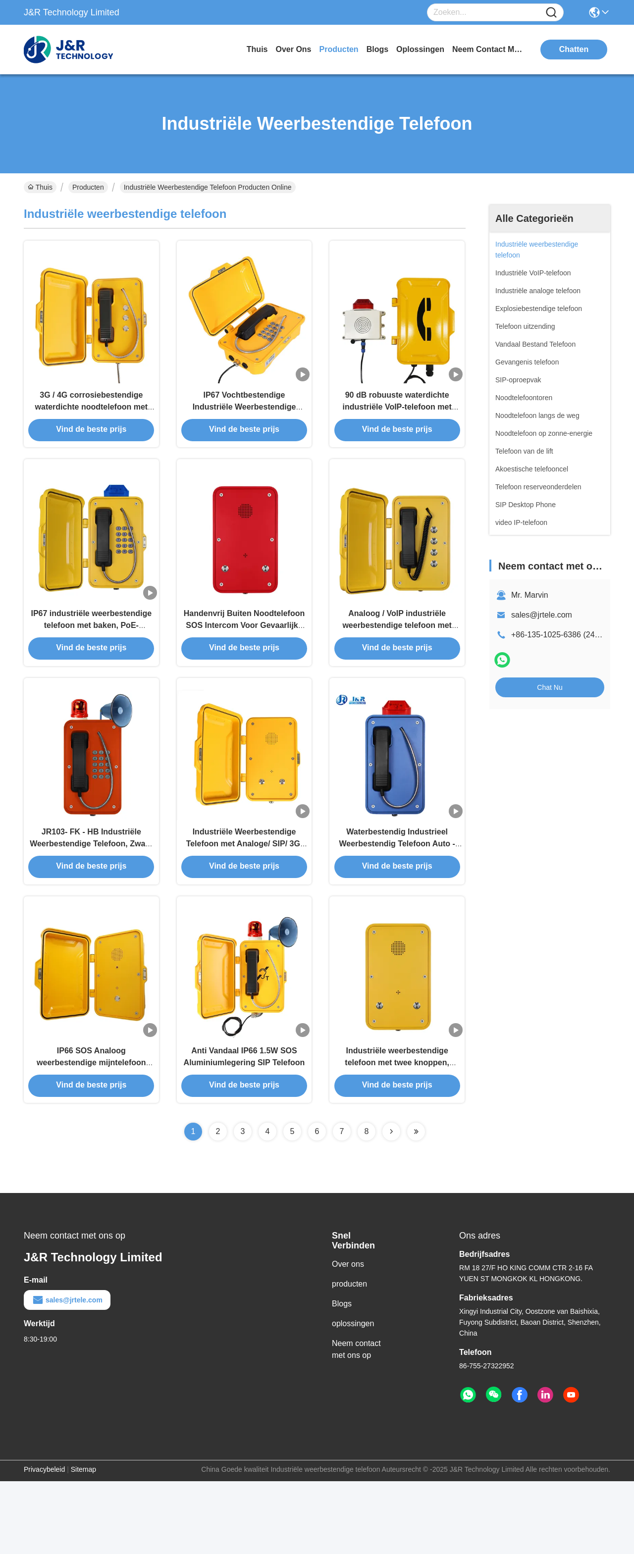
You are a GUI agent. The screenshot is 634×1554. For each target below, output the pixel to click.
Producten (88, 187)
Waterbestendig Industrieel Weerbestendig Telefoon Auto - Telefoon (397, 895)
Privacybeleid (44, 1542)
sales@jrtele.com (541, 615)
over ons (293, 49)
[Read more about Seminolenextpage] (391, 1204)
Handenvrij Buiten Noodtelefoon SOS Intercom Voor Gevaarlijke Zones (244, 658)
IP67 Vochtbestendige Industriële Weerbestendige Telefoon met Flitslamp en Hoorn (244, 422)
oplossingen (420, 49)
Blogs (342, 1376)
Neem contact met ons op (356, 1422)
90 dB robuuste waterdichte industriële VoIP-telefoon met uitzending (397, 422)
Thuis (257, 49)
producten (339, 49)
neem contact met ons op (489, 49)
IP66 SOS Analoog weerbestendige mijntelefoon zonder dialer (91, 1132)
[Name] (551, 12)
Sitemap (83, 1542)
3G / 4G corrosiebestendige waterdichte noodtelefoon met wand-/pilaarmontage (91, 422)
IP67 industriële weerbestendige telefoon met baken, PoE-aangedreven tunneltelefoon (91, 658)
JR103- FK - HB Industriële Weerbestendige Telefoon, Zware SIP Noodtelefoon (91, 895)
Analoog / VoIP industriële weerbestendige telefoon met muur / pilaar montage (397, 658)
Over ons (348, 1337)
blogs (377, 49)
